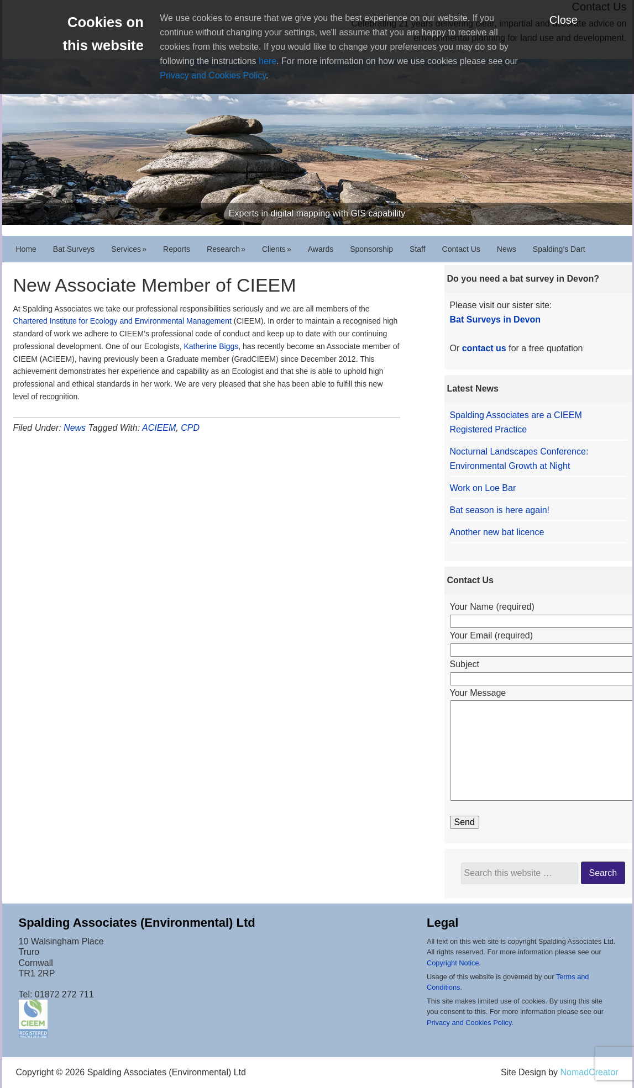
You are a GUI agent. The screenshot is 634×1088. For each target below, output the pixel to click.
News (75, 427)
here (267, 61)
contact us (484, 348)
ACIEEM (159, 427)
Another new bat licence (497, 532)
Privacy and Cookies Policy (213, 75)
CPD (190, 427)
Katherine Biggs (211, 346)
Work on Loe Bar (483, 488)
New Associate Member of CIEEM (154, 284)
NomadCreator (589, 1072)
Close (563, 20)
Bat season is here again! (500, 510)
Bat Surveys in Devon (495, 319)
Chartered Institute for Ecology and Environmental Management (122, 320)
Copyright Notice (453, 963)
